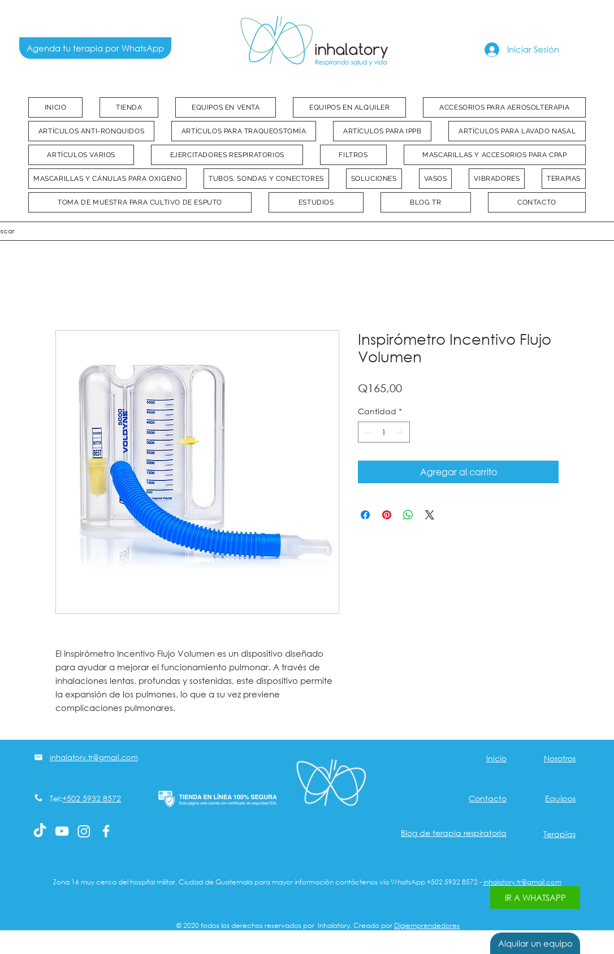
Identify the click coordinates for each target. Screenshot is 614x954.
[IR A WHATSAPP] (535, 897)
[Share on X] (429, 515)
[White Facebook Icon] (106, 831)
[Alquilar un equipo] (535, 943)
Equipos (560, 798)
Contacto (488, 798)
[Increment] (401, 432)
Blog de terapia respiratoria (454, 832)
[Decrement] (367, 432)
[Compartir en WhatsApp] (408, 515)
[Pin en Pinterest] (387, 515)
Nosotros (560, 758)
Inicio (496, 758)
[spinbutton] (384, 432)
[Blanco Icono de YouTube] (62, 831)
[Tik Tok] (40, 831)
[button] (225, 107)
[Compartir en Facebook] (365, 515)
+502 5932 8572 (91, 798)
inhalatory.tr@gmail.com (522, 882)
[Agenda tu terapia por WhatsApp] (95, 48)
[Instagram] (84, 831)
